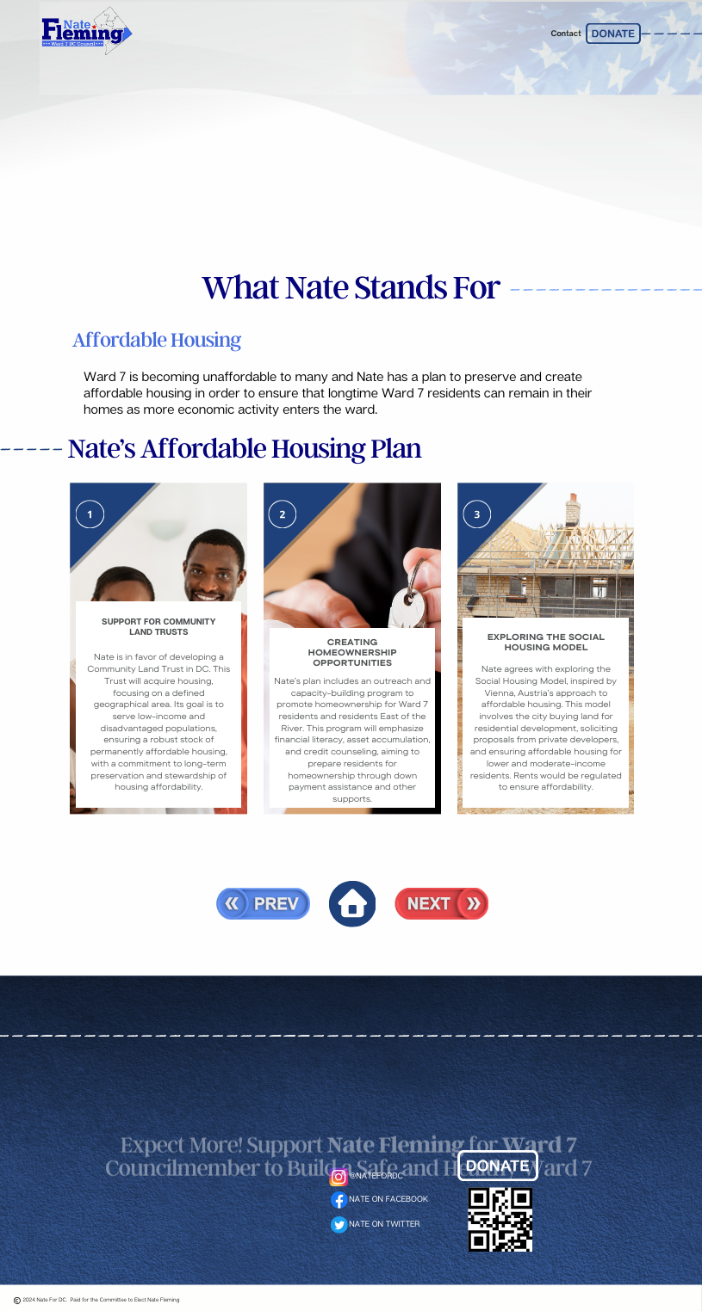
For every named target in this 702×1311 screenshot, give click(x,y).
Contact (565, 34)
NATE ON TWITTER (384, 1224)
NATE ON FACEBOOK (388, 1199)
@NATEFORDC (376, 1176)
